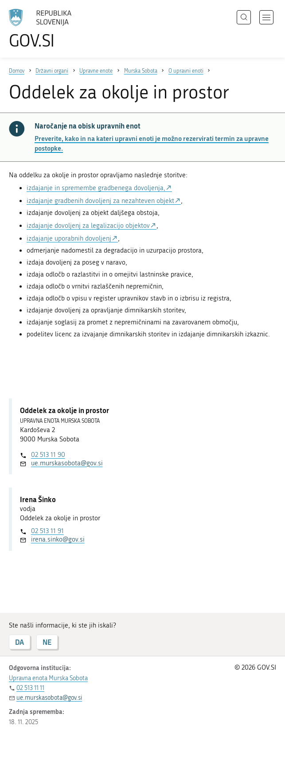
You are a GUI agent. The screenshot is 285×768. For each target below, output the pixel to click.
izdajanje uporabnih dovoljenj (69, 238)
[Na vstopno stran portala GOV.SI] (53, 29)
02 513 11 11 (30, 688)
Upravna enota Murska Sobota (48, 678)
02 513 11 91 (47, 531)
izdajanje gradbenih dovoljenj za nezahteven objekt (100, 201)
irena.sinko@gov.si (58, 539)
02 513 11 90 (48, 455)
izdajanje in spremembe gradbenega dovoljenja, (96, 188)
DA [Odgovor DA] (19, 642)
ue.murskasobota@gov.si (67, 463)
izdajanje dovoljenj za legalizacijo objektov (88, 226)
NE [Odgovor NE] (47, 642)
